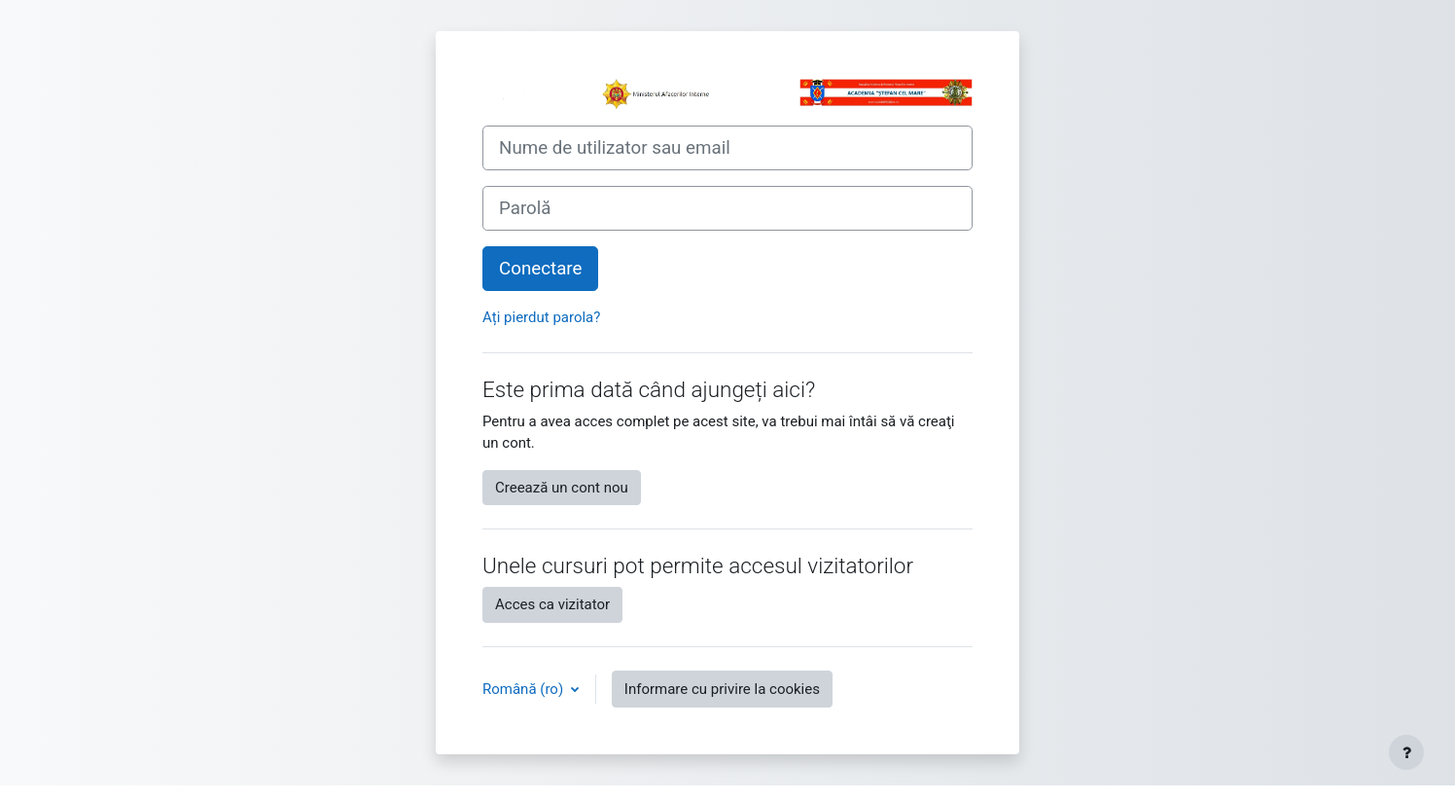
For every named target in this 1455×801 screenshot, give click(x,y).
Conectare (540, 268)
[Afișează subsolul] (1406, 752)
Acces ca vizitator (552, 604)
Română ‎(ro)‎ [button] (524, 689)
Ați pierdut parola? (541, 317)
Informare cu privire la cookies (722, 689)
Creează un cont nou (561, 487)
